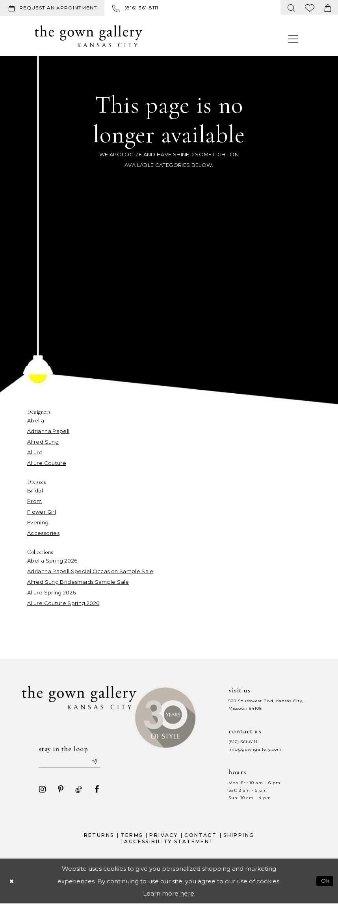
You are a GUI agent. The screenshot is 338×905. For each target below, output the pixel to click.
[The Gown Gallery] (88, 36)
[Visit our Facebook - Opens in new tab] (93, 791)
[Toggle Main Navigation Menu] (293, 38)
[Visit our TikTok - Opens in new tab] (75, 791)
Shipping (238, 837)
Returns (99, 837)
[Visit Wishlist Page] (309, 7)
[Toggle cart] (327, 7)
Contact (200, 837)
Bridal (35, 490)
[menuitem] (54, 8)
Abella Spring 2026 (52, 560)
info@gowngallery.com (254, 749)
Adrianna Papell (48, 431)
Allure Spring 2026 (51, 592)
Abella (35, 420)
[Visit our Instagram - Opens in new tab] (39, 791)
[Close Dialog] (12, 882)
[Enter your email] (69, 762)
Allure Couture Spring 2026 (63, 603)
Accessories (43, 533)
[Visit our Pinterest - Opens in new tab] (57, 791)
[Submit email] (97, 762)
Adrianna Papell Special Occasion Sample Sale (90, 571)
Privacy (163, 837)
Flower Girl (41, 512)
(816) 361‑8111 (243, 741)
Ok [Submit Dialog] (325, 882)
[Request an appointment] (52, 8)
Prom (34, 501)
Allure (35, 452)
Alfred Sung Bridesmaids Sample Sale (78, 582)
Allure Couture (46, 463)
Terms (132, 837)
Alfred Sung (43, 442)
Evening (38, 522)
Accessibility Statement (169, 843)
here (187, 894)
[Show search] (291, 7)
